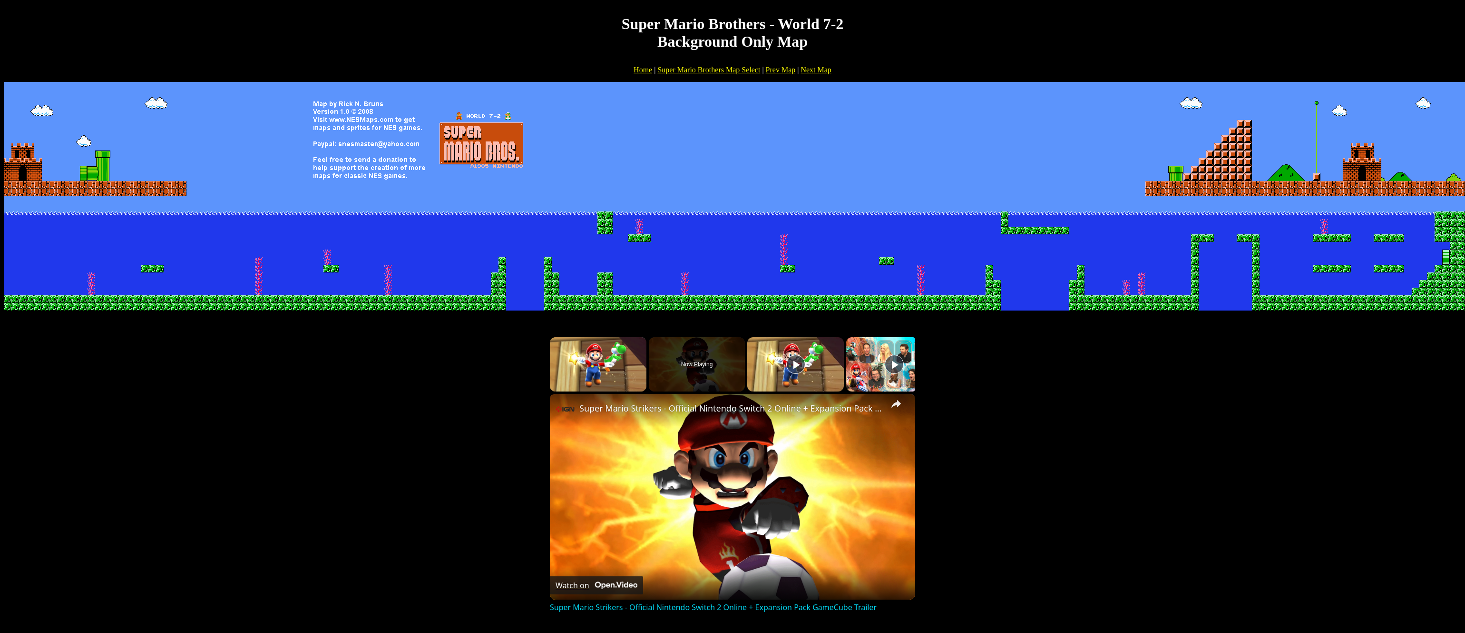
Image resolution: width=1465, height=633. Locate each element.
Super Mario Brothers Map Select (708, 70)
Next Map (816, 70)
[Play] (795, 364)
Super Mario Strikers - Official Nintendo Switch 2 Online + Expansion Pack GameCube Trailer (731, 408)
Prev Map (781, 70)
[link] (565, 409)
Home (643, 70)
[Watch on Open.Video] (596, 585)
